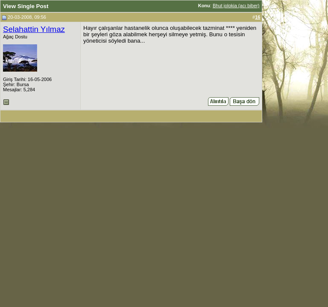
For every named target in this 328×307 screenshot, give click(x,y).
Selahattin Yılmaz (34, 29)
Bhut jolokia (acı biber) (236, 5)
